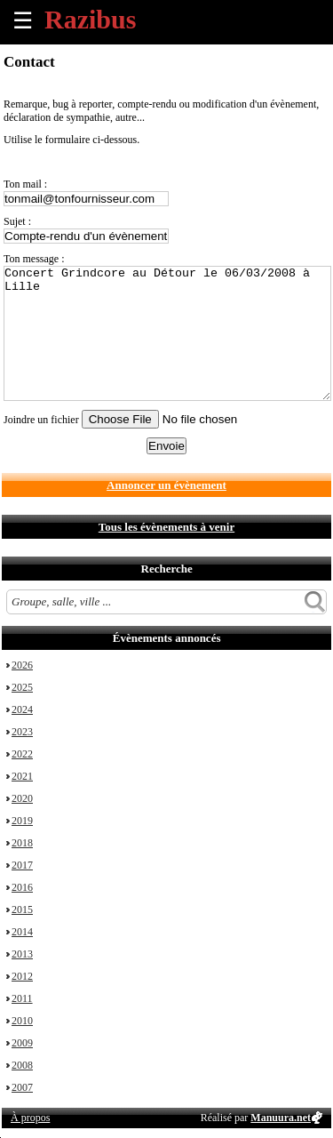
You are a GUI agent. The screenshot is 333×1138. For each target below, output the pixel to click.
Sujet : (17, 221)
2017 (22, 865)
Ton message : (34, 258)
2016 (22, 887)
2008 (22, 1065)
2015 (22, 909)
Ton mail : (25, 184)
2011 (22, 998)
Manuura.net (280, 1117)
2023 (22, 731)
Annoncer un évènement (166, 485)
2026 (22, 665)
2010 (22, 1020)
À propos (30, 1117)
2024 (22, 709)
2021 (22, 776)
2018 (22, 843)
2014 (22, 932)
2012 (22, 976)
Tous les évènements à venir (166, 526)
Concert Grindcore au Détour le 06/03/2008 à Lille (167, 333)
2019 (22, 820)
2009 (22, 1043)
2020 (22, 798)
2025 (22, 687)
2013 (22, 954)
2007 (22, 1087)
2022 (22, 754)
